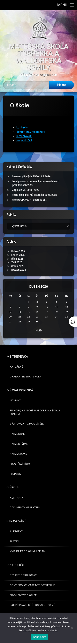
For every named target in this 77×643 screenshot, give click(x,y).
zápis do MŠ (24, 135)
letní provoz (24, 131)
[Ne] (72, 628)
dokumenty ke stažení (30, 126)
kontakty (22, 122)
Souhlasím (39, 636)
